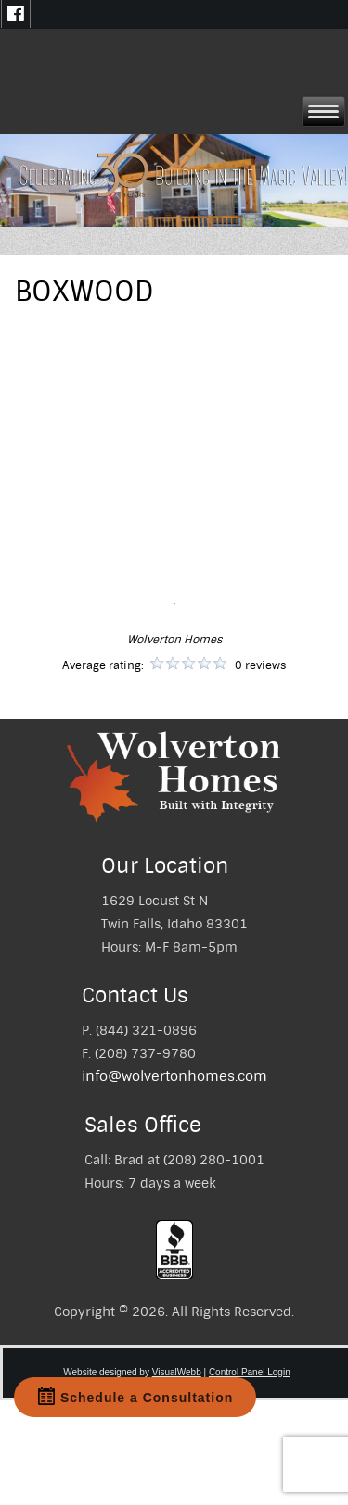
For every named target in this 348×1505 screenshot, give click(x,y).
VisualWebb (176, 1372)
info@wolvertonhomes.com (174, 1076)
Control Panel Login (249, 1372)
